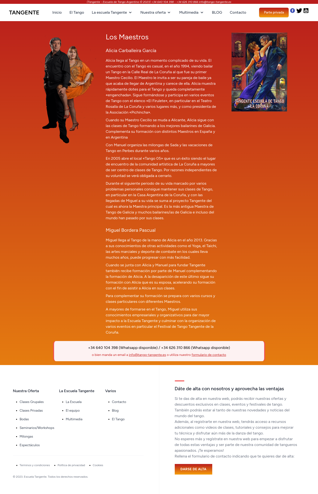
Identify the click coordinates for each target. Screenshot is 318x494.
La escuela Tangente (112, 12)
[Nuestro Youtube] (306, 12)
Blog (115, 411)
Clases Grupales (32, 402)
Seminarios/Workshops (37, 428)
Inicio (57, 12)
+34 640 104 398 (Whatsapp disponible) (123, 347)
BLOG (217, 12)
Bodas (24, 419)
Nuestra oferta (155, 12)
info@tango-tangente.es (147, 355)
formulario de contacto (209, 355)
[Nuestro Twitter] (299, 12)
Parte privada (274, 12)
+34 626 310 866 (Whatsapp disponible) (195, 347)
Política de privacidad (71, 465)
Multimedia (191, 12)
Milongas (26, 436)
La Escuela (74, 402)
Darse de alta (193, 469)
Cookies (98, 465)
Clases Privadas (31, 411)
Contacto (238, 12)
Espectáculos (30, 445)
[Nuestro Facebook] (292, 12)
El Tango (76, 12)
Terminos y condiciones (35, 465)
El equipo (73, 411)
